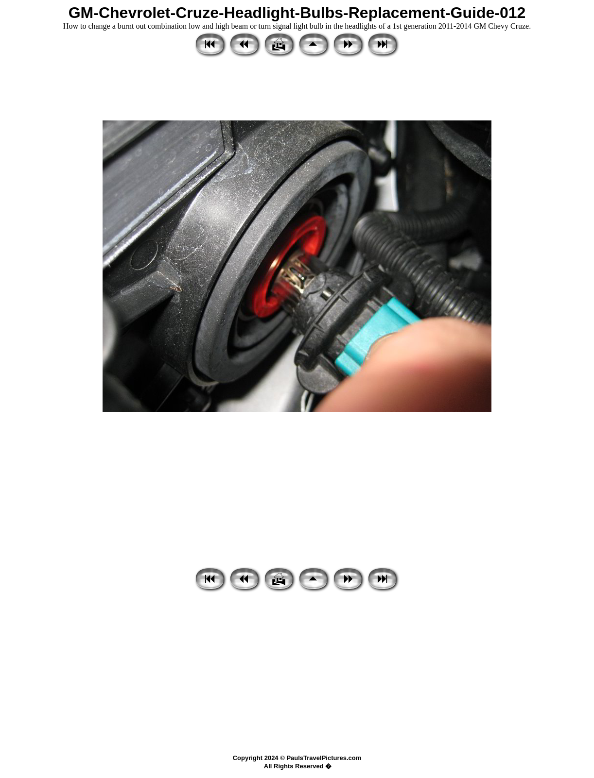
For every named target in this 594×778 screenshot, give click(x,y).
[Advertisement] (297, 90)
